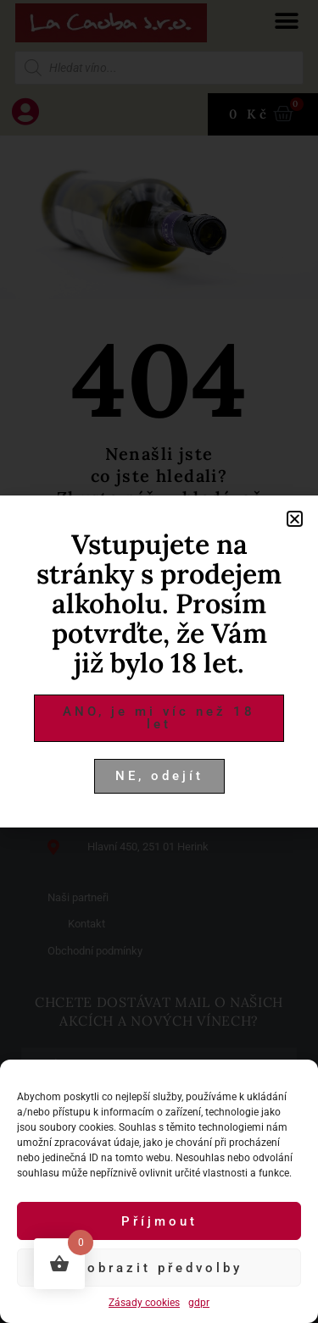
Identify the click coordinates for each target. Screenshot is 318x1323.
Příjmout (159, 1221)
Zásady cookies (144, 1303)
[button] (294, 518)
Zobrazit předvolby (159, 1268)
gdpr (198, 1303)
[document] (159, 661)
